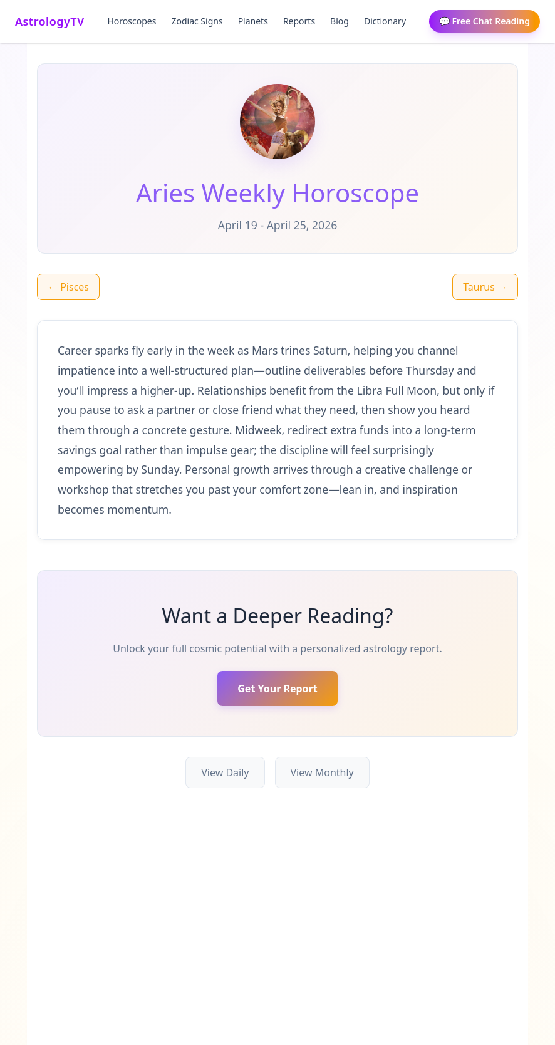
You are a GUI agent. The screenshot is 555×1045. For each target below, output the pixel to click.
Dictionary (385, 21)
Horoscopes (132, 21)
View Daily (225, 772)
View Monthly (322, 772)
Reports (299, 21)
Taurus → (485, 287)
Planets (253, 21)
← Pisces (68, 287)
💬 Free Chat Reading (484, 21)
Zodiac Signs (196, 21)
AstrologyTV (50, 21)
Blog (339, 21)
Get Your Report (277, 688)
